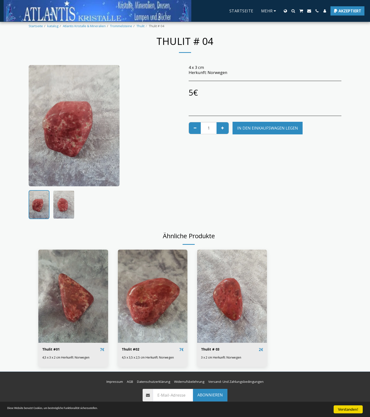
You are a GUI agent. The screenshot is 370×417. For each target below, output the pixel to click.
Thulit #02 (132, 349)
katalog (52, 26)
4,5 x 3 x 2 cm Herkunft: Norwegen (67, 357)
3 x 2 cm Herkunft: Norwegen (222, 357)
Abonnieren (210, 395)
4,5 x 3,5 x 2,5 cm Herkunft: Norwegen (149, 357)
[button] (293, 11)
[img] (73, 296)
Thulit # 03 (212, 349)
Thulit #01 (52, 349)
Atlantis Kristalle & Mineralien (84, 26)
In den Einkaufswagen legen (267, 128)
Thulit (141, 26)
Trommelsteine (121, 26)
